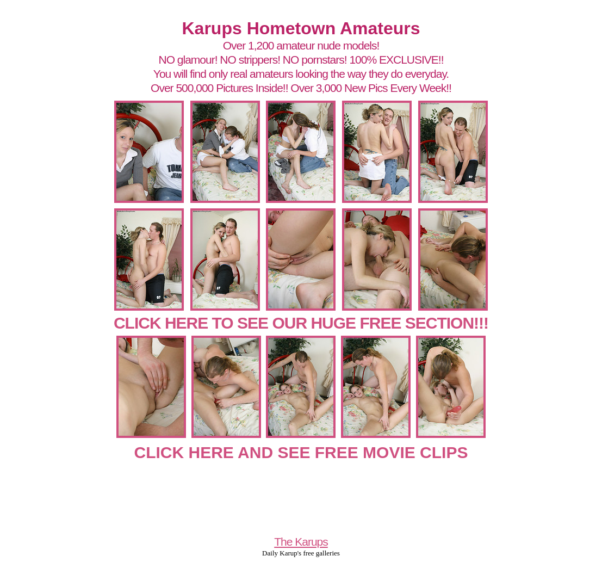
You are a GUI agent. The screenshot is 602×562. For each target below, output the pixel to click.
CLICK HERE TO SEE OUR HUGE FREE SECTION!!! (301, 323)
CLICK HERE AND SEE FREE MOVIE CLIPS (301, 452)
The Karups (301, 541)
